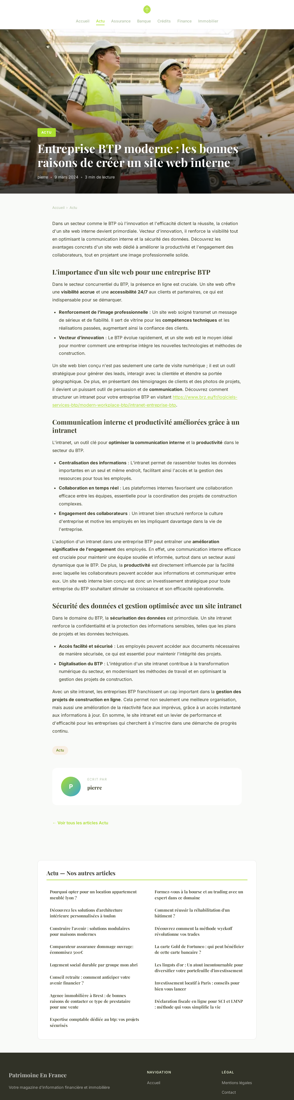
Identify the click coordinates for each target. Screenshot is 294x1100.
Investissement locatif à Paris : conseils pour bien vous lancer (197, 985)
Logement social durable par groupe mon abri (94, 964)
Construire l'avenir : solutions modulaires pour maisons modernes (90, 931)
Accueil (83, 21)
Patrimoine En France (38, 1075)
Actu (100, 21)
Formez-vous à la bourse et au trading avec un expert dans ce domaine (199, 894)
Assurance (121, 21)
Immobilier (208, 21)
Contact (229, 1092)
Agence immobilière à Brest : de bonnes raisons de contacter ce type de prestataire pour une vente (90, 1001)
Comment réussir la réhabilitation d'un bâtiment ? (192, 912)
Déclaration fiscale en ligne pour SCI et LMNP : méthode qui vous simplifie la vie (199, 1004)
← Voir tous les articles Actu (80, 822)
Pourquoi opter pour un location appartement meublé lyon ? (93, 894)
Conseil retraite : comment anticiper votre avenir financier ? (90, 980)
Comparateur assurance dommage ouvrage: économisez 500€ (91, 949)
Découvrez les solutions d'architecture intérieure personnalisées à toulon (86, 912)
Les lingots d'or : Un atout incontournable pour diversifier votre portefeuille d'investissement (199, 967)
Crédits (164, 21)
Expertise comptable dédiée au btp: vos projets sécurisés (94, 1022)
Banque (144, 21)
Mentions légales (237, 1082)
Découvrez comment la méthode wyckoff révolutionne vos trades (193, 931)
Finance (184, 21)
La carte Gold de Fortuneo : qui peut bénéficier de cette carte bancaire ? (199, 949)
